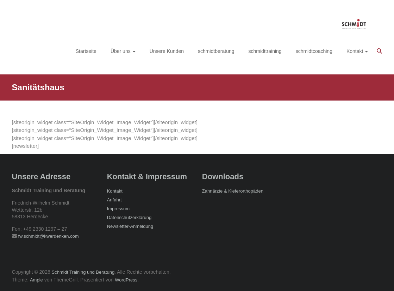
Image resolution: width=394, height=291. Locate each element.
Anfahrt (114, 199)
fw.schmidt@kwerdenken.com (48, 236)
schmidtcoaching (314, 51)
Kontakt (354, 51)
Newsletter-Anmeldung (130, 226)
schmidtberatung (216, 51)
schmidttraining (265, 51)
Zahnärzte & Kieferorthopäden (232, 191)
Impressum (118, 208)
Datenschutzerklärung (129, 217)
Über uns (121, 51)
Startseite (86, 51)
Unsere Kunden (167, 51)
